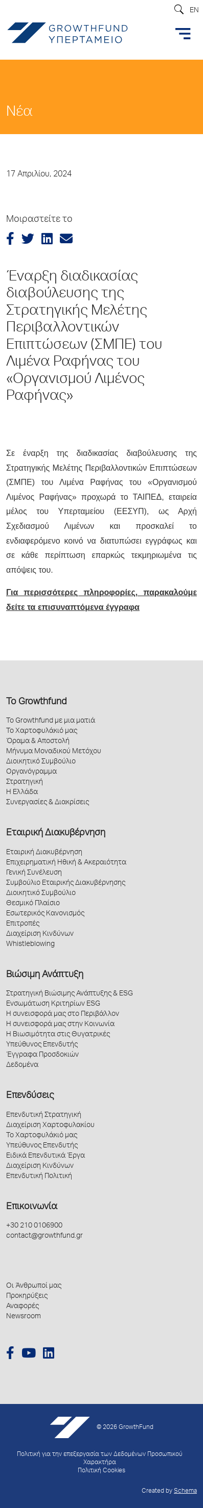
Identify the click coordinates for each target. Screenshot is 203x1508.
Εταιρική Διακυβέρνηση (55, 833)
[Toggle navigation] (183, 33)
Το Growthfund (36, 702)
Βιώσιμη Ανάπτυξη (44, 975)
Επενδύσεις (30, 1096)
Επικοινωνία (31, 1207)
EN (194, 10)
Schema (185, 1491)
